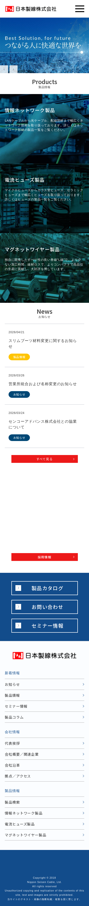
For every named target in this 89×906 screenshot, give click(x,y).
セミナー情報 (47, 625)
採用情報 (44, 557)
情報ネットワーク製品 (23, 813)
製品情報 (12, 695)
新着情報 (12, 673)
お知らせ (12, 684)
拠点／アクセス (18, 775)
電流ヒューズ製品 (20, 823)
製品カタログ (47, 588)
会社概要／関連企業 (22, 754)
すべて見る (44, 459)
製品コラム (14, 717)
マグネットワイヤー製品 (25, 834)
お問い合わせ (47, 606)
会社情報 (12, 732)
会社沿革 (12, 765)
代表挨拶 (12, 743)
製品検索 (12, 802)
